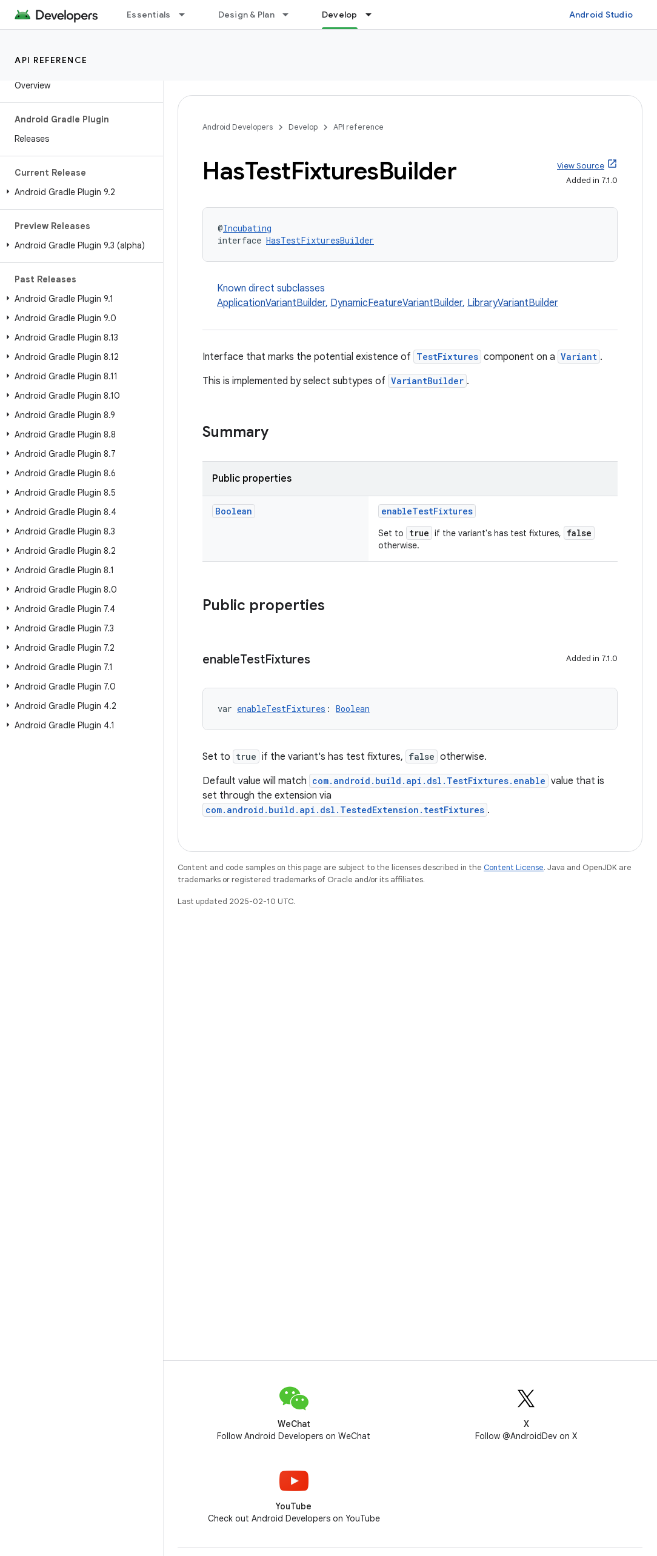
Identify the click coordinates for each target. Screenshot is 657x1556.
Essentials (149, 14)
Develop (303, 127)
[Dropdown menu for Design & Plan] (291, 14)
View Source (580, 166)
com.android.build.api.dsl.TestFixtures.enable (428, 780)
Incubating (247, 228)
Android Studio (601, 14)
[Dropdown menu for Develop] (374, 14)
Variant (579, 356)
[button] (79, 192)
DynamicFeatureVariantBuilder (396, 303)
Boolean (233, 511)
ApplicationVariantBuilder (271, 303)
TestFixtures (447, 356)
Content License (514, 867)
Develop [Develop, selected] (340, 14)
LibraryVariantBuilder (512, 303)
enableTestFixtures (427, 511)
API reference (51, 60)
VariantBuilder (427, 381)
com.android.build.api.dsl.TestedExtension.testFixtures (344, 810)
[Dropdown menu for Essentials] (187, 14)
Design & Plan (246, 14)
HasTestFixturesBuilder (320, 240)
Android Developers (237, 127)
